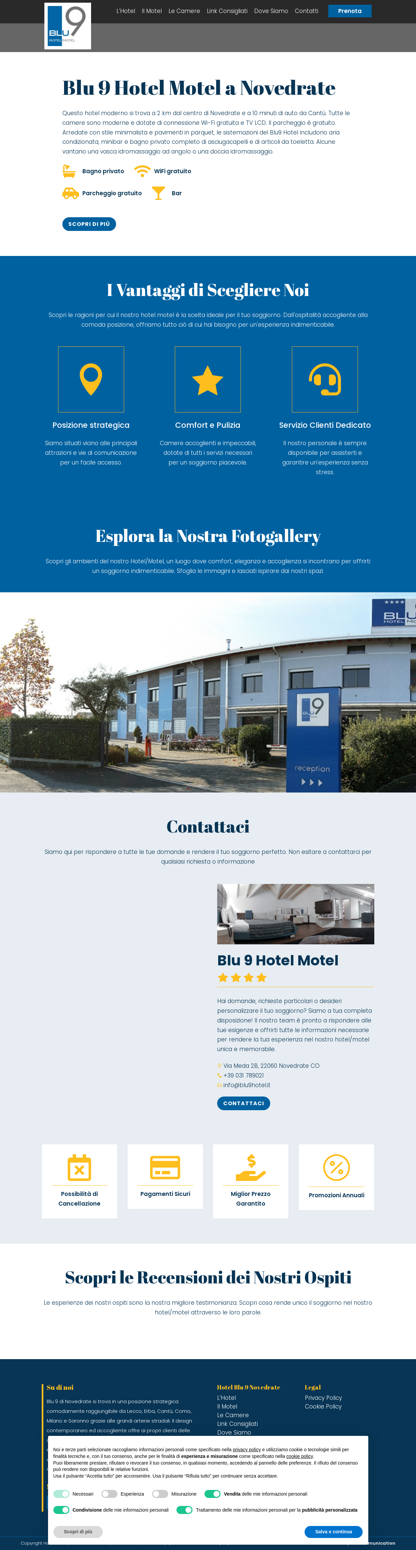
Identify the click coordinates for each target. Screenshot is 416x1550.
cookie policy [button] (299, 1456)
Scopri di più (89, 224)
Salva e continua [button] (333, 1531)
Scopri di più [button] (78, 1531)
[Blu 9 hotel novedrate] (120, 992)
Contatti (306, 11)
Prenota (350, 11)
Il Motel (152, 11)
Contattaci (243, 1103)
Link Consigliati (227, 11)
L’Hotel (125, 11)
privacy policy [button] (247, 1449)
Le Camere (184, 11)
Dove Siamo (271, 11)
